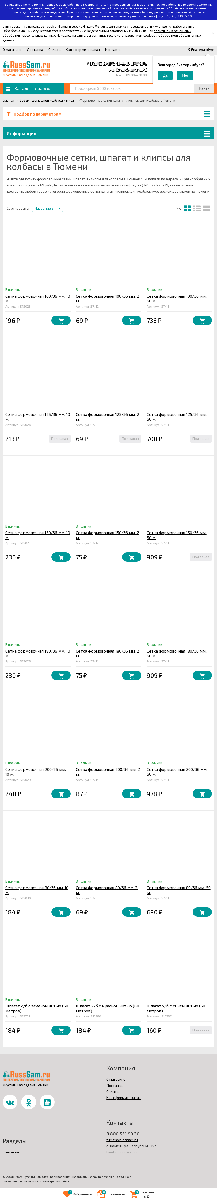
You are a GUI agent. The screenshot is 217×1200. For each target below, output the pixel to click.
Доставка (35, 49)
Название (44, 208)
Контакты (113, 49)
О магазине (12, 49)
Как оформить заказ (83, 49)
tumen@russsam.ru (122, 1140)
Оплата (54, 49)
